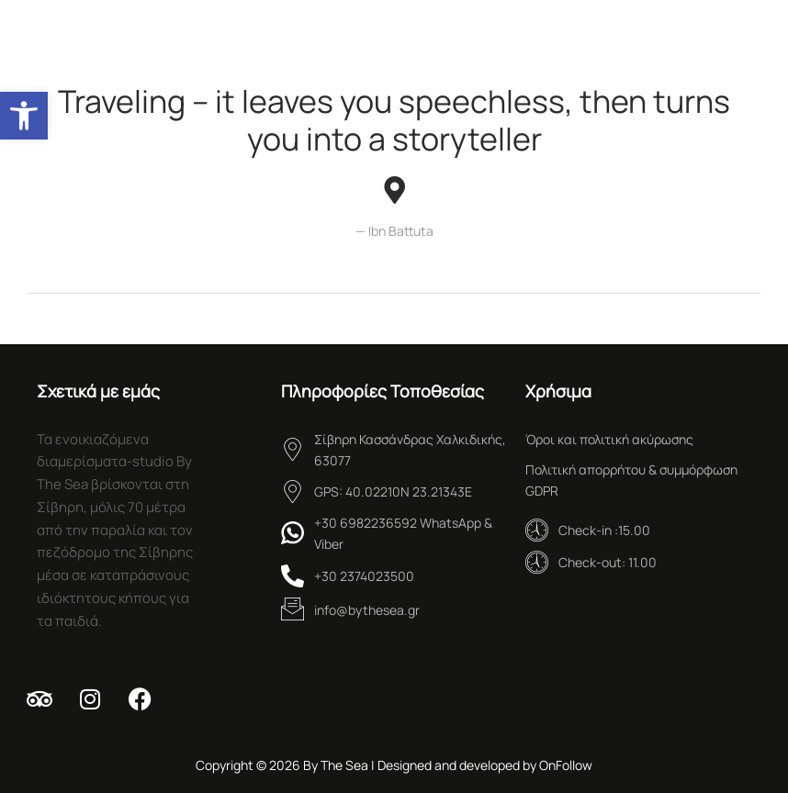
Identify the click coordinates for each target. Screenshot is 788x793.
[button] (24, 116)
